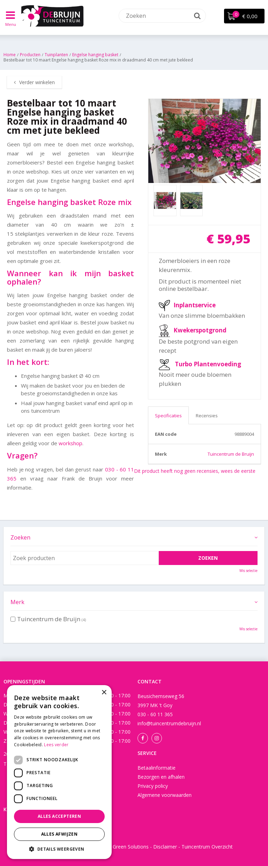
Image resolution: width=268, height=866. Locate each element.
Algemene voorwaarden (164, 795)
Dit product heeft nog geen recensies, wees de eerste (194, 471)
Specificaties (168, 415)
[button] (59, 848)
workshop (70, 443)
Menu (10, 24)
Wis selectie (248, 570)
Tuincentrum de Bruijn (231, 454)
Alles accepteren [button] (59, 816)
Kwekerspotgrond (199, 330)
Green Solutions (131, 846)
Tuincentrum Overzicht (207, 846)
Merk (17, 602)
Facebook (142, 738)
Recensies (207, 415)
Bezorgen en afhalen (161, 776)
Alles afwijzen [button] (59, 834)
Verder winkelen (37, 82)
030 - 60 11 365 (155, 714)
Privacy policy (152, 786)
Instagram (156, 738)
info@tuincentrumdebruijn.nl (169, 723)
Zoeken (20, 537)
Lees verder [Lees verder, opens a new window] (56, 745)
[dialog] (59, 772)
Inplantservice (194, 305)
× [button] (103, 692)
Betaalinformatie (156, 767)
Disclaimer (165, 846)
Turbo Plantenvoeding (208, 364)
